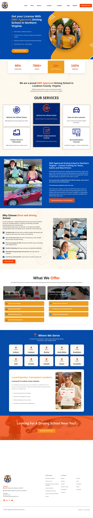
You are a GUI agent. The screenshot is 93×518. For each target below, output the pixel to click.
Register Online (20, 50)
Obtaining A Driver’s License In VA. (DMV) (52, 486)
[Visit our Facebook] (4, 502)
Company (60, 5)
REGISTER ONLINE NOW (46, 432)
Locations (50, 5)
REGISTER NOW (85, 5)
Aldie (77, 482)
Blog (68, 5)
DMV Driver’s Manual (50, 479)
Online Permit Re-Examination (51, 495)
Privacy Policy (87, 511)
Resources (80, 511)
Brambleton (79, 485)
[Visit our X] (9, 502)
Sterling (78, 479)
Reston (77, 488)
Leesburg (63, 493)
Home (25, 5)
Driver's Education (49, 489)
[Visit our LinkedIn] (12, 502)
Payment (75, 5)
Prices (32, 5)
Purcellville (78, 490)
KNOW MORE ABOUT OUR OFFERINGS (61, 200)
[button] (42, 5)
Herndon (63, 485)
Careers (47, 497)
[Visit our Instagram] (7, 502)
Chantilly (63, 482)
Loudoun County (64, 488)
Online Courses (48, 482)
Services (40, 5)
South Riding (63, 490)
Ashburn (63, 479)
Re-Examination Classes (50, 492)
